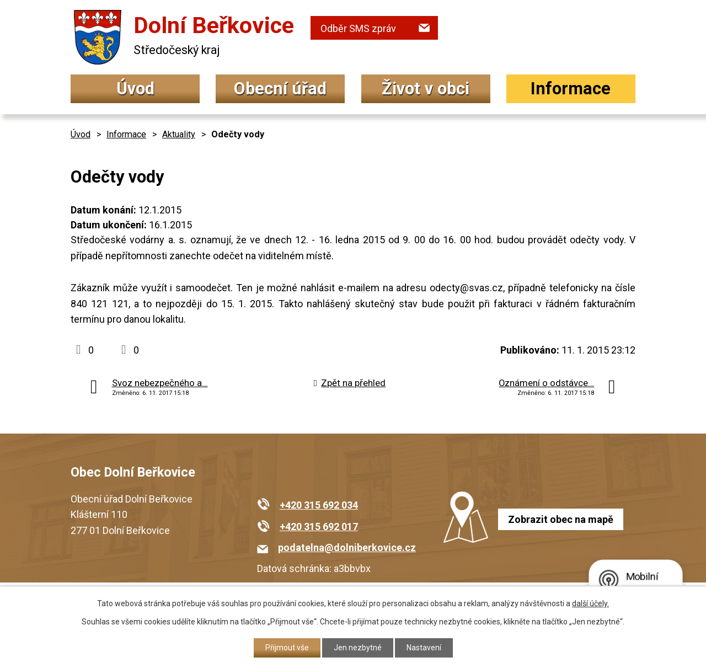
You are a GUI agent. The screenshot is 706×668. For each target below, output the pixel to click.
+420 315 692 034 (319, 505)
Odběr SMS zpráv (358, 28)
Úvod (135, 88)
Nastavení (424, 647)
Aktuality (178, 134)
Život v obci (425, 88)
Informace (571, 88)
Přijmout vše (287, 647)
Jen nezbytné (358, 647)
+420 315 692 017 (319, 526)
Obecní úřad (280, 88)
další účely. (590, 603)
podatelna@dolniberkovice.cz (347, 547)
